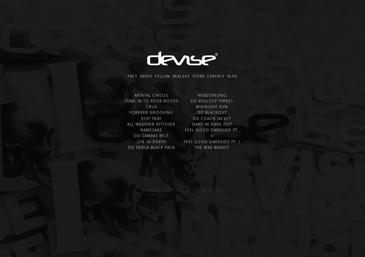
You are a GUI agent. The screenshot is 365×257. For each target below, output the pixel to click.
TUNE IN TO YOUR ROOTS (151, 101)
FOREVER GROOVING (151, 112)
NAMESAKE (151, 129)
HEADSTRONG (211, 95)
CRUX (151, 106)
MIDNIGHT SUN (212, 106)
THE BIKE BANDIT (212, 147)
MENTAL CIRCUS (151, 95)
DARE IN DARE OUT (212, 124)
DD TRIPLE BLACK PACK (151, 147)
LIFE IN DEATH (151, 141)
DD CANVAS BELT (151, 135)
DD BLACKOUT (212, 112)
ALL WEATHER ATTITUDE (151, 124)
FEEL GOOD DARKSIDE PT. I (212, 141)
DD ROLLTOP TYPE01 (212, 101)
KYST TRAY (151, 118)
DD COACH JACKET (212, 118)
